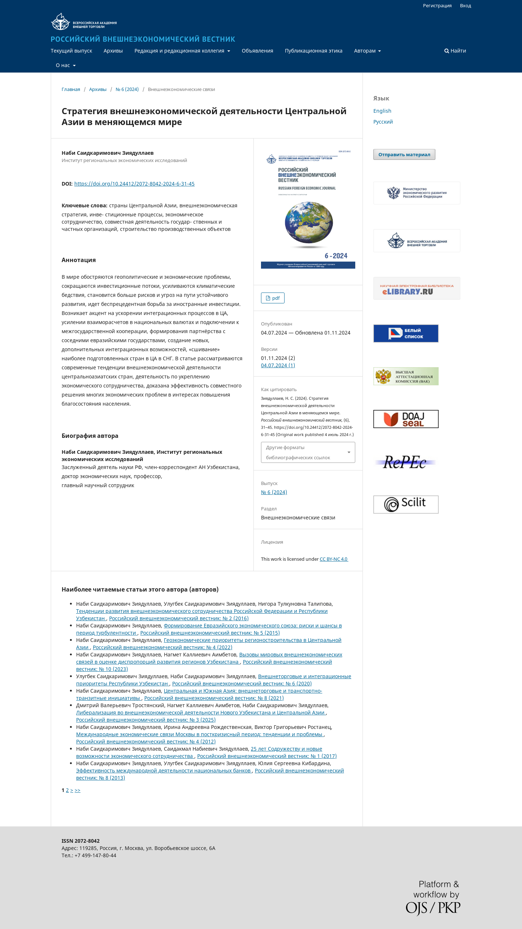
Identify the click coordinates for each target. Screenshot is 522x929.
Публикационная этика (314, 50)
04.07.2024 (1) (278, 365)
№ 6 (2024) (127, 89)
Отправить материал (404, 154)
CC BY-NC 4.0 (334, 559)
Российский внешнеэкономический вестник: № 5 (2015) (210, 632)
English (382, 110)
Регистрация (437, 5)
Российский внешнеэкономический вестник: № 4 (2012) (146, 741)
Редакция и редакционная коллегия (180, 50)
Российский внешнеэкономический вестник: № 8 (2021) (214, 697)
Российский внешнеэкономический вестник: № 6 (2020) (242, 683)
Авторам (365, 50)
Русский (383, 121)
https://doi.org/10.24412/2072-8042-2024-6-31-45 (134, 183)
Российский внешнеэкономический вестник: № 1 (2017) (267, 755)
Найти (455, 50)
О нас (63, 65)
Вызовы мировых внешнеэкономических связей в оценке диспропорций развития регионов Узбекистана (209, 658)
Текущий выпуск (71, 50)
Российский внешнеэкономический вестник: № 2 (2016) (179, 618)
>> (77, 790)
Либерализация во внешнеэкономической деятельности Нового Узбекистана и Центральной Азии (201, 712)
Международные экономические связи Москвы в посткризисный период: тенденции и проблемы (200, 734)
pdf (275, 298)
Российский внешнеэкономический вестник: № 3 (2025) (146, 719)
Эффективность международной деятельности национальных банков (164, 770)
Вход (465, 5)
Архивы (113, 50)
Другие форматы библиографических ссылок (298, 452)
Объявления (257, 50)
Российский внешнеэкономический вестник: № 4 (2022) (162, 647)
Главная (71, 89)
